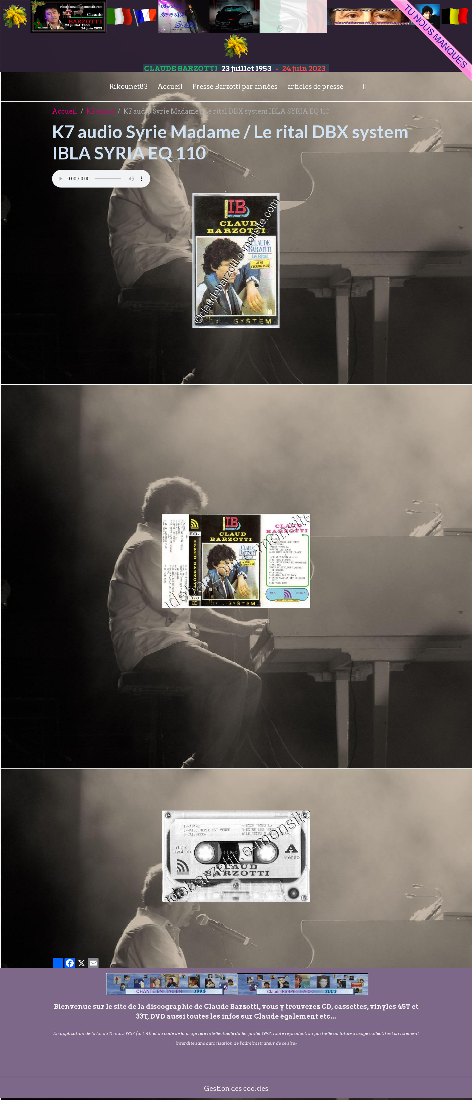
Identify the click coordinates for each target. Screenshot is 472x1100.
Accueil (170, 86)
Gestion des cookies (236, 1088)
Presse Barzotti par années (235, 86)
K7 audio (100, 111)
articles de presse (315, 86)
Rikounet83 (128, 86)
